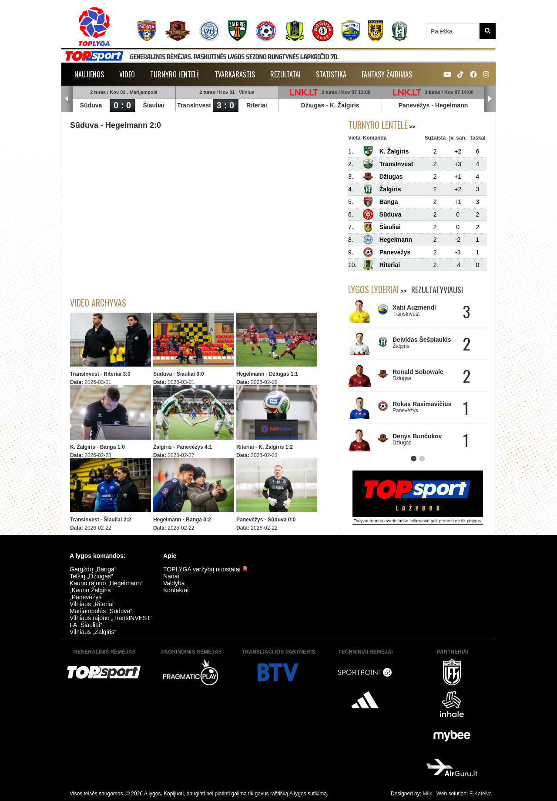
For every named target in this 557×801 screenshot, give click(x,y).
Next (490, 99)
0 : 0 (122, 105)
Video (127, 74)
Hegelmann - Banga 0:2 (182, 520)
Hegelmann (451, 105)
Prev (67, 99)
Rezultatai (285, 74)
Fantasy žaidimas (387, 74)
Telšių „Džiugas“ (91, 576)
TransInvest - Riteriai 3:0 (100, 374)
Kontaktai (175, 590)
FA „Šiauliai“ (86, 624)
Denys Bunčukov (417, 436)
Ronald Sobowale (418, 371)
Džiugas (313, 105)
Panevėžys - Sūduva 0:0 (265, 520)
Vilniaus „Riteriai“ (93, 604)
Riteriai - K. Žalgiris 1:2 (264, 447)
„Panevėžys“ (87, 597)
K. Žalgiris (344, 105)
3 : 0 (225, 105)
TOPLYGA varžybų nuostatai (205, 569)
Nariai (171, 576)
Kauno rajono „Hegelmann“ (106, 583)
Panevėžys (414, 105)
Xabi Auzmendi (414, 307)
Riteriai (256, 105)
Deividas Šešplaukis (422, 339)
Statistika (331, 74)
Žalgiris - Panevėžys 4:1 (182, 447)
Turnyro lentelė (174, 74)
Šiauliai (153, 105)
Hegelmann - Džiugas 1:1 (267, 374)
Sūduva (91, 105)
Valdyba (174, 583)
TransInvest (194, 105)
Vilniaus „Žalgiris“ (93, 631)
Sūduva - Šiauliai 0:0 (178, 374)
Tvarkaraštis (235, 74)
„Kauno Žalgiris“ (91, 590)
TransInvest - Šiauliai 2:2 (100, 520)
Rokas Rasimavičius (422, 403)
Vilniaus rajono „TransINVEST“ (111, 617)
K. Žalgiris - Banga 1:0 (97, 447)
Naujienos (89, 74)
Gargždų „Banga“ (93, 569)
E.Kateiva (481, 794)
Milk (427, 794)
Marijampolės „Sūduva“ (101, 610)
